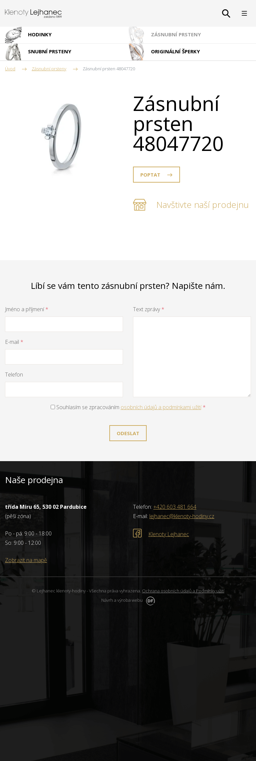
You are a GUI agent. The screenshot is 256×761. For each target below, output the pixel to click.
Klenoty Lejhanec (168, 534)
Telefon (14, 374)
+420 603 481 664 (174, 506)
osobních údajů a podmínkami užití (161, 407)
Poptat (150, 174)
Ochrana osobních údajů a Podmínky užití (183, 591)
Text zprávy (148, 309)
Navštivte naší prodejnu (202, 205)
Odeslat (128, 433)
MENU (244, 13)
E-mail (14, 342)
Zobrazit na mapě (26, 560)
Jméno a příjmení (26, 309)
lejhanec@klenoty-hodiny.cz (181, 516)
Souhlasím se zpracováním (128, 407)
